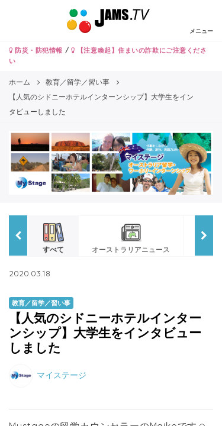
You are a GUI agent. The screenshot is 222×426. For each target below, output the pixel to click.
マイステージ (61, 375)
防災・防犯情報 (36, 50)
